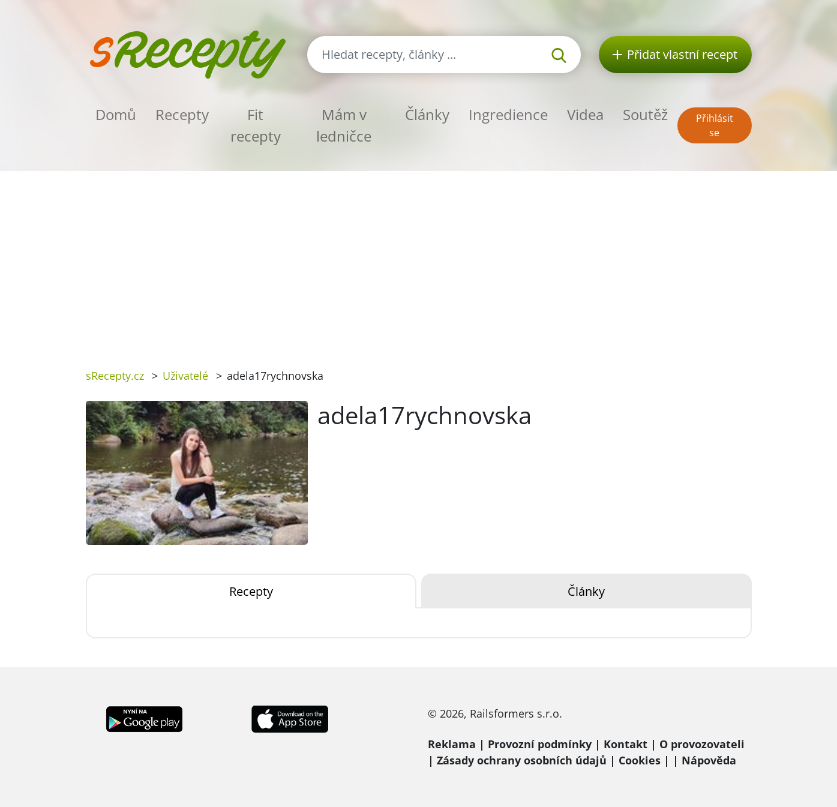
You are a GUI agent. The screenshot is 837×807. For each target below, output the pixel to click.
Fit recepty (255, 125)
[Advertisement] (419, 261)
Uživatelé (185, 375)
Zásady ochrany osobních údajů (522, 760)
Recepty (182, 114)
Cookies (640, 760)
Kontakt (625, 744)
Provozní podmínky (540, 744)
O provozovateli (702, 744)
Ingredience (508, 114)
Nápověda (709, 760)
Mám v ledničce (343, 125)
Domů (115, 114)
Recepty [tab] (251, 591)
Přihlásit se (714, 125)
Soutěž (645, 114)
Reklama (452, 744)
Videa (585, 114)
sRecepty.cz (115, 375)
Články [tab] (586, 591)
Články (427, 114)
